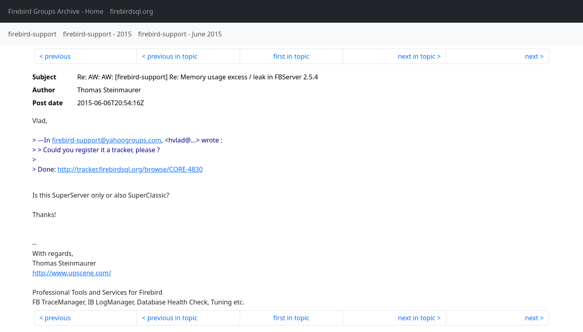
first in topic (291, 56)
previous (57, 56)
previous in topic (172, 56)
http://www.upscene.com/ (71, 272)
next (531, 56)
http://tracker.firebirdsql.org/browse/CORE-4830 (130, 169)
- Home (56, 11)
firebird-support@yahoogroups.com (106, 140)
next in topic (416, 56)
